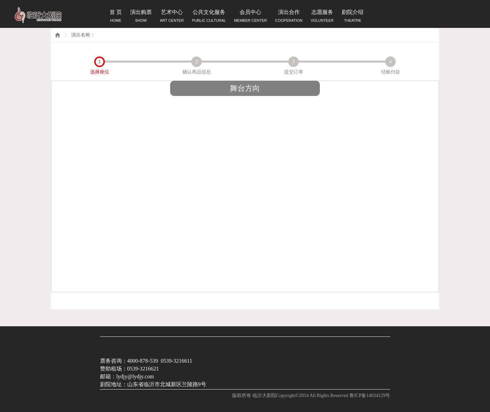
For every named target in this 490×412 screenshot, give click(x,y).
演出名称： (83, 34)
